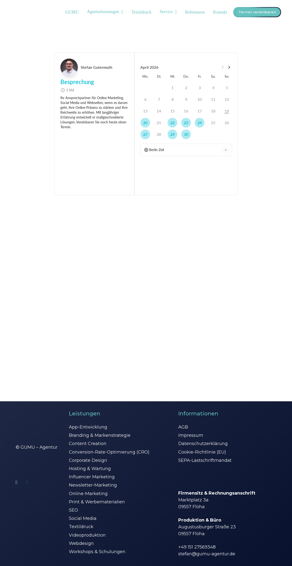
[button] (121, 12)
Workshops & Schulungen (97, 551)
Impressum (190, 435)
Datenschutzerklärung (203, 443)
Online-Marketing (88, 493)
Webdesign (81, 543)
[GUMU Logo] (16, 12)
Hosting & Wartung (90, 468)
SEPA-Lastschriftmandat (205, 460)
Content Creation (87, 443)
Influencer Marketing (92, 477)
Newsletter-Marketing (93, 485)
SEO (73, 510)
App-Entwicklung (88, 427)
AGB (183, 427)
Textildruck (81, 526)
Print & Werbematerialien (97, 502)
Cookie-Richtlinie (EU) (202, 452)
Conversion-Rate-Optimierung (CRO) (109, 452)
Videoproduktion (87, 535)
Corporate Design (88, 460)
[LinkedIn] (27, 482)
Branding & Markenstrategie (99, 435)
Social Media (83, 518)
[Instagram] (16, 482)
